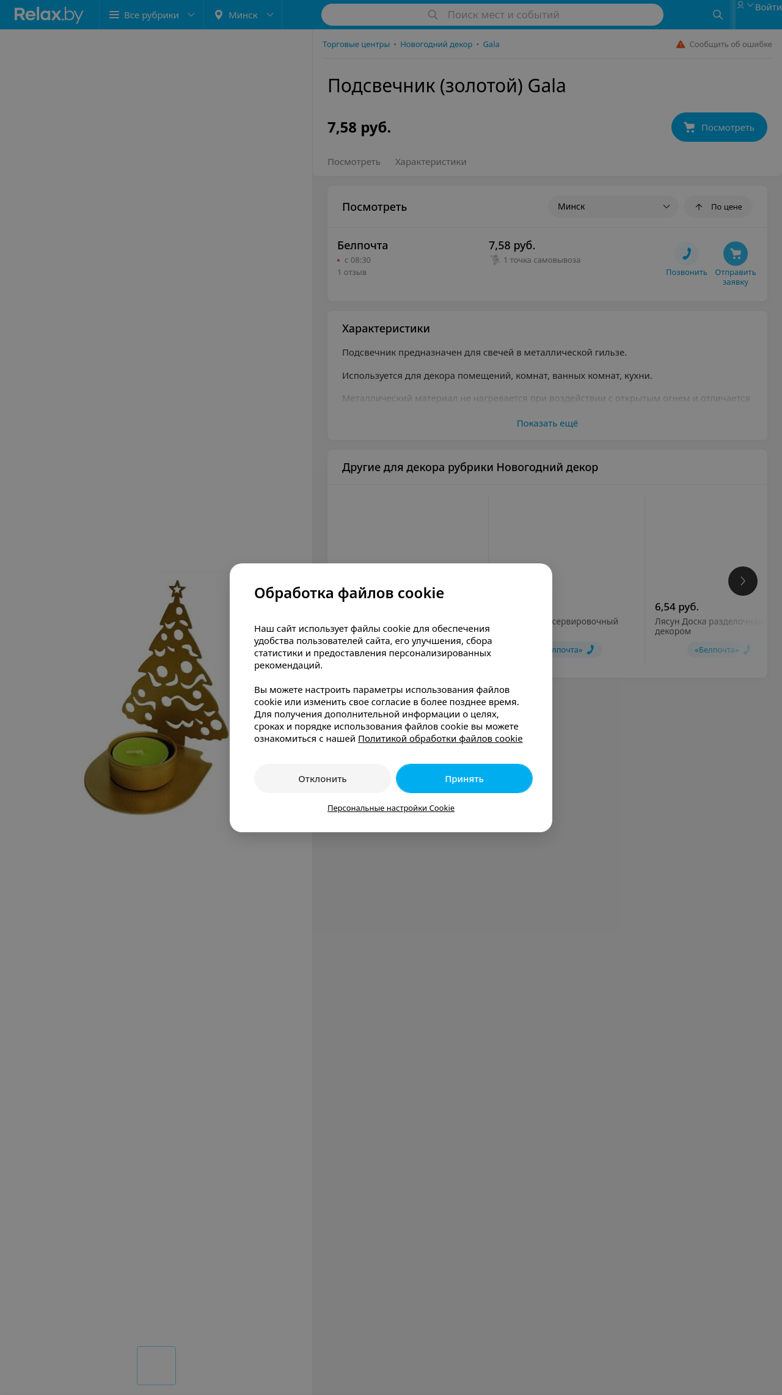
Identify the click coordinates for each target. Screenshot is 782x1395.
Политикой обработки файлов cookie (440, 738)
